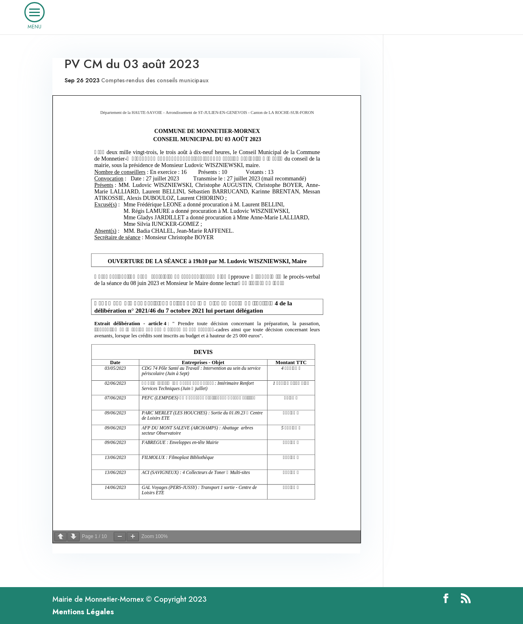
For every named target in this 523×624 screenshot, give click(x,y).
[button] (34, 12)
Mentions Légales (83, 612)
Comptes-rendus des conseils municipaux (155, 80)
